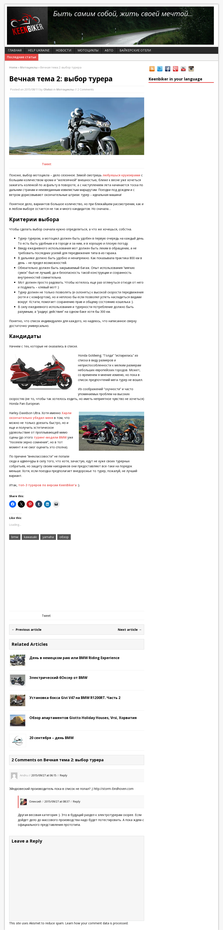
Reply (63, 775)
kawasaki (30, 537)
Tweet (46, 164)
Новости (63, 50)
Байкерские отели (135, 50)
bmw (14, 537)
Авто (109, 50)
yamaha (48, 537)
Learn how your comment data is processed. (96, 923)
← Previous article (26, 629)
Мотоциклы (88, 50)
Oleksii (48, 89)
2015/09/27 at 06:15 (43, 775)
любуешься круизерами (121, 175)
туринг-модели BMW (50, 437)
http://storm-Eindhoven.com (113, 789)
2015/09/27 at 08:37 (56, 802)
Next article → (130, 629)
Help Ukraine (38, 50)
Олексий (35, 802)
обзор (64, 537)
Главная (15, 50)
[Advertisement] (76, 576)
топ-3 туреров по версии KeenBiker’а (47, 485)
